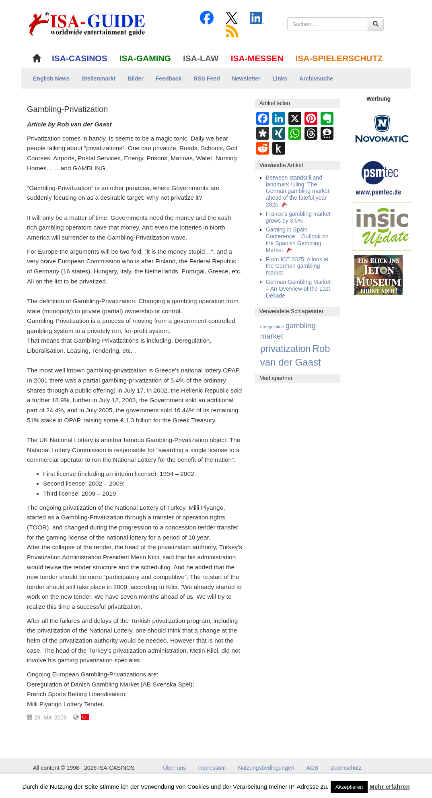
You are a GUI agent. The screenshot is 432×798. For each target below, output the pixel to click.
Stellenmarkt (98, 78)
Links (280, 78)
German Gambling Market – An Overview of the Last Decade (298, 289)
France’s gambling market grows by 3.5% (298, 217)
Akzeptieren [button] (349, 787)
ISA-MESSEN (257, 58)
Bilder (136, 78)
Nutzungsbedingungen (266, 768)
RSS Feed (206, 78)
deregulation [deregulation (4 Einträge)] (272, 326)
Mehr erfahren (390, 786)
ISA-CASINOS (79, 58)
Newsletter (246, 78)
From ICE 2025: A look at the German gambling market (297, 266)
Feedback (169, 78)
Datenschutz (346, 768)
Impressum (212, 768)
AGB (313, 768)
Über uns (174, 768)
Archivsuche (316, 78)
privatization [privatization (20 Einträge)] (285, 348)
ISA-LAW (201, 58)
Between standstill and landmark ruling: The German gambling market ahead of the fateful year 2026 (297, 191)
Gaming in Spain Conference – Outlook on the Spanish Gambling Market (297, 239)
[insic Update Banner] (382, 226)
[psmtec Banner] (378, 177)
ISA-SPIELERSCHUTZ (339, 58)
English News (51, 78)
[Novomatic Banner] (382, 128)
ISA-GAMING (145, 58)
